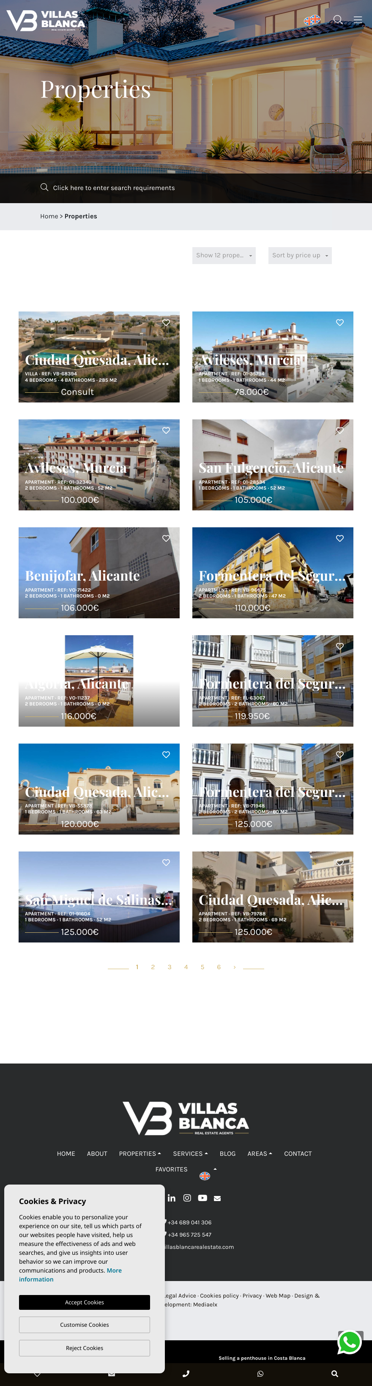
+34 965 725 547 (186, 1234)
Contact (298, 1154)
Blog (228, 1154)
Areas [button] (257, 1154)
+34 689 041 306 (186, 1222)
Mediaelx (205, 1304)
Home (49, 216)
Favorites (171, 1170)
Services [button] (187, 1154)
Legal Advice (180, 1295)
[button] (208, 1170)
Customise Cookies (84, 1324)
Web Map (277, 1295)
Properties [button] (137, 1154)
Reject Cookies (84, 1348)
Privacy (252, 1295)
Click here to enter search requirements (108, 187)
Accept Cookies (84, 1302)
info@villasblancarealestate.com (186, 1247)
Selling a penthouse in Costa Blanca (262, 1358)
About (97, 1154)
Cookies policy (219, 1295)
